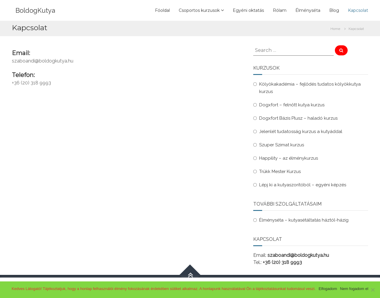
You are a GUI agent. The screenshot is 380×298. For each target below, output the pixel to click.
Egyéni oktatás (248, 10)
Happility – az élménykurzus (288, 158)
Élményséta (307, 10)
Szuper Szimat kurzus (281, 145)
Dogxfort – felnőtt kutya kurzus (291, 105)
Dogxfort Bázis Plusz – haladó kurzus (298, 118)
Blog (334, 10)
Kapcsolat (358, 10)
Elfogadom (328, 288)
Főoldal (162, 10)
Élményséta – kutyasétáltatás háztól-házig (304, 220)
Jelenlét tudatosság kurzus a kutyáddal (300, 131)
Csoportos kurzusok (199, 10)
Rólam (279, 10)
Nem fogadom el (354, 288)
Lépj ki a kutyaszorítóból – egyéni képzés (302, 185)
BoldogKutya (35, 10)
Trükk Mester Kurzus (280, 171)
